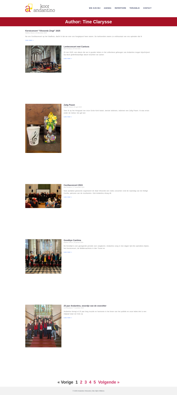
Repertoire (120, 8)
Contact (147, 8)
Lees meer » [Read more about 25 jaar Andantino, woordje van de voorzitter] (68, 317)
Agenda (107, 8)
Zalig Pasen (69, 105)
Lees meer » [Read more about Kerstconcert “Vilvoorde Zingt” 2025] (29, 40)
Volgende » (108, 382)
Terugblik (135, 8)
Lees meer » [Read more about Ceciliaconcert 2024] (68, 197)
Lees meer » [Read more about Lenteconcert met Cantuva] (68, 58)
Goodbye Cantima (72, 240)
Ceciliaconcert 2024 (73, 185)
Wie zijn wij (94, 8)
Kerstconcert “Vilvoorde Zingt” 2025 (42, 31)
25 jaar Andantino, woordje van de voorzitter (85, 306)
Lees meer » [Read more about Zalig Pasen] (68, 117)
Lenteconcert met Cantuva (76, 46)
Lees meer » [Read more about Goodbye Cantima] (68, 252)
